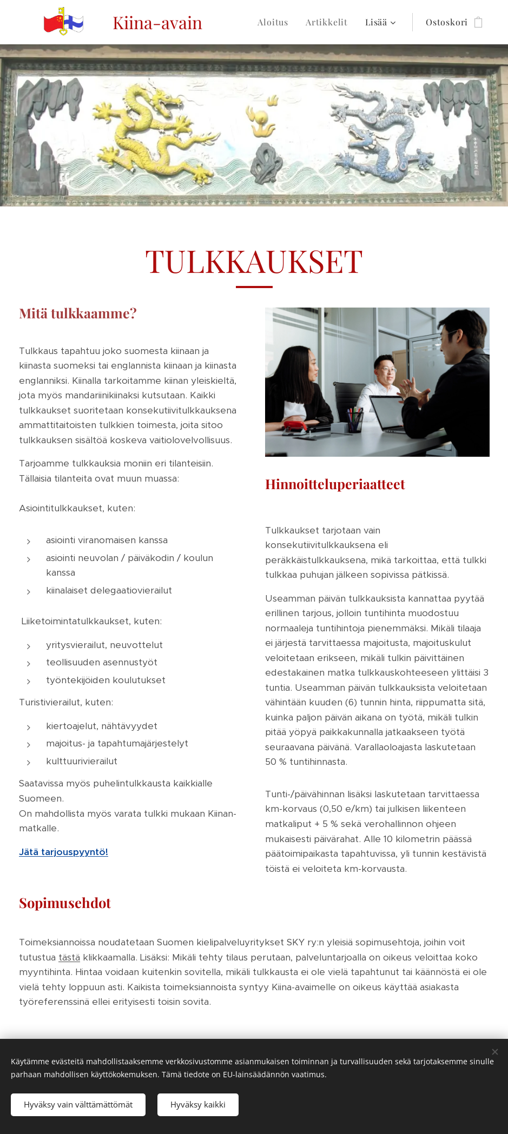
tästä (69, 957)
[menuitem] (276, 22)
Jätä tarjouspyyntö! (63, 852)
